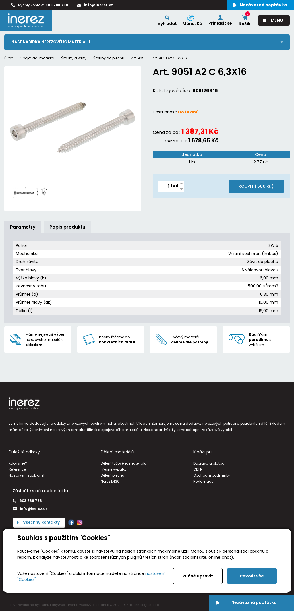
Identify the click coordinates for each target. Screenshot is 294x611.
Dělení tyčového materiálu (123, 463)
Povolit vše (252, 576)
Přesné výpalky (114, 469)
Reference (17, 469)
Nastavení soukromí (26, 475)
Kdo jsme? (18, 463)
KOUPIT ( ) (256, 186)
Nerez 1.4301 (111, 481)
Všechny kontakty (42, 522)
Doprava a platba (209, 463)
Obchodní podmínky (211, 475)
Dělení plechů (112, 475)
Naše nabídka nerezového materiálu (51, 42)
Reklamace (203, 481)
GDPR (197, 469)
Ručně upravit (197, 576)
